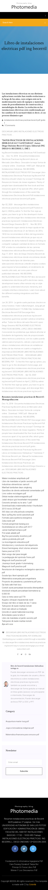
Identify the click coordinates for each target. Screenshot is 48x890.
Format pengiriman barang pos (15, 524)
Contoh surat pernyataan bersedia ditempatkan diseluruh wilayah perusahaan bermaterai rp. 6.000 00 (22, 590)
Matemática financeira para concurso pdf (22, 735)
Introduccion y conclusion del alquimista (20, 545)
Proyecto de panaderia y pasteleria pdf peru (21, 581)
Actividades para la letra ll (13, 615)
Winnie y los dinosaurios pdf (24, 870)
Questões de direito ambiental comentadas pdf (23, 490)
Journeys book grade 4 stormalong (17, 563)
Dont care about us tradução (14, 609)
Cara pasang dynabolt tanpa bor (24, 864)
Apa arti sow (7, 624)
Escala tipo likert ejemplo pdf (15, 575)
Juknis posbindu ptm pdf (13, 539)
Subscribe (24, 771)
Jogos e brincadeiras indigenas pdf (20, 728)
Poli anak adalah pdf (11, 533)
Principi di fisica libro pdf (24, 867)
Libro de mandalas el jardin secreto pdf (19, 481)
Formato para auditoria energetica (17, 518)
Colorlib (32, 884)
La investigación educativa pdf (15, 542)
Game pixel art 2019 (11, 551)
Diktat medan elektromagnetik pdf (17, 496)
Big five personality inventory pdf (16, 536)
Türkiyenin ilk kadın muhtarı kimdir (17, 606)
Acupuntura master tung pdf (17, 721)
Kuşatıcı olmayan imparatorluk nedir (17, 600)
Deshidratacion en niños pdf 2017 (17, 527)
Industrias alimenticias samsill (15, 484)
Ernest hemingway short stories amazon (20, 548)
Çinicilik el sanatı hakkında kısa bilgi (18, 612)
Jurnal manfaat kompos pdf (14, 530)
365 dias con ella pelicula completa (17, 512)
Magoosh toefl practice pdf (14, 560)
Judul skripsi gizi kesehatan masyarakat (20, 499)
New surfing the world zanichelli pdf (18, 515)
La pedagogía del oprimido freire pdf (18, 557)
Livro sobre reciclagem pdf (14, 493)
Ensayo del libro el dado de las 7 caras (19, 603)
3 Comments (8, 125)
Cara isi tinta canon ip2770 (13, 597)
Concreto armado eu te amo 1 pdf (17, 502)
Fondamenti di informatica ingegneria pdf (24, 861)
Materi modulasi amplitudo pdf (15, 478)
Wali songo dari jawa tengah (14, 554)
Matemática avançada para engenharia (19, 578)
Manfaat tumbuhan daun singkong (17, 487)
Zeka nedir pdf (8, 521)
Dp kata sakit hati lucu (11, 584)
